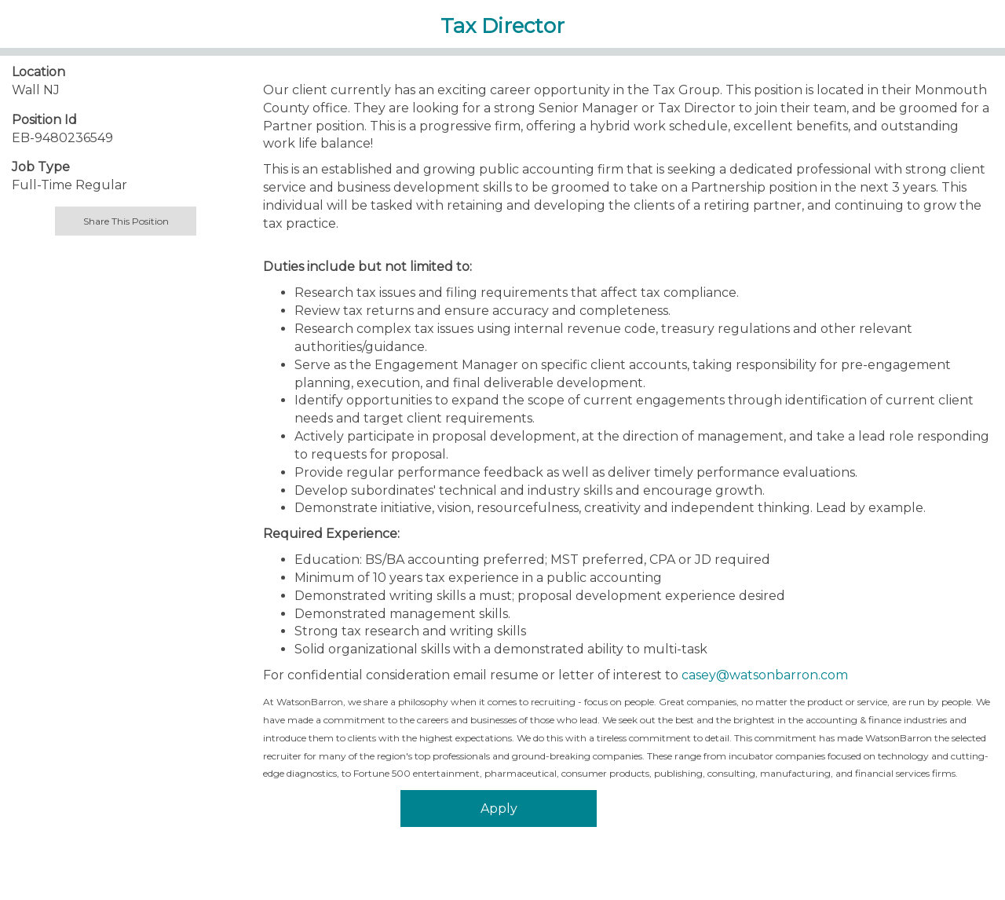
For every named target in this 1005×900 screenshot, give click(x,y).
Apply (499, 808)
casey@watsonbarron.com (765, 675)
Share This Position (126, 221)
